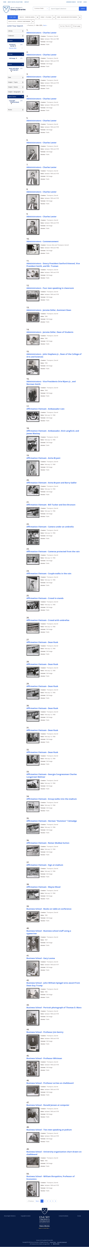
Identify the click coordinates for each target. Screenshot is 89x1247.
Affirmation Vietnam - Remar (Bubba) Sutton (47, 843)
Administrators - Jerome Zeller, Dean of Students (49, 332)
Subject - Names (13, 87)
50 (76, 26)
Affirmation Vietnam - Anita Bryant (43, 458)
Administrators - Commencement (42, 241)
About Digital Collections (15, 2)
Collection (11, 36)
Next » (45, 25)
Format (10, 54)
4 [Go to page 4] (50, 1201)
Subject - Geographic (14, 92)
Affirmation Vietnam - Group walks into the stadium (51, 799)
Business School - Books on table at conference (48, 908)
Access (10, 110)
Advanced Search (71, 2)
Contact (26, 2)
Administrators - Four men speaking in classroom (50, 288)
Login (85, 2)
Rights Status (12, 96)
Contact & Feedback (63, 1216)
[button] (41, 9)
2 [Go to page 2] (44, 1201)
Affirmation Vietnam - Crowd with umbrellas (47, 620)
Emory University (16, 7)
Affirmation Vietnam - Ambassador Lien (45, 408)
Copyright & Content (25, 1216)
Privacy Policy (53, 1242)
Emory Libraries (18, 9)
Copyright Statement (62, 1242)
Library (10, 31)
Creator (10, 40)
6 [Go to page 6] (55, 1201)
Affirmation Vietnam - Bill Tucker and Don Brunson (50, 504)
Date (9, 77)
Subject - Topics (13, 82)
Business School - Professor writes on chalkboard (50, 1083)
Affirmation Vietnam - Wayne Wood (43, 887)
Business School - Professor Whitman (44, 1058)
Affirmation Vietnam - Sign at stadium (44, 865)
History (79, 2)
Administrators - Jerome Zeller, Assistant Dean (48, 310)
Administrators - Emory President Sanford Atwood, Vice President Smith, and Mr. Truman (53, 264)
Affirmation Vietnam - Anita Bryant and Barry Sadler (51, 482)
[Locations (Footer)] (44, 1228)
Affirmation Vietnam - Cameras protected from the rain (53, 551)
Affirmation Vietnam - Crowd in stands (44, 598)
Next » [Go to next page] (38, 1201)
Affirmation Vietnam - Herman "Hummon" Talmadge (51, 821)
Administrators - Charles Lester (41, 32)
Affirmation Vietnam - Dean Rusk (42, 642)
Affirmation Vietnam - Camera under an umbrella (50, 526)
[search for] (64, 9)
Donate (79, 1216)
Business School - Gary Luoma (40, 958)
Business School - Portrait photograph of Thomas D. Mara (53, 1007)
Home (4, 2)
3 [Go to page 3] (47, 1201)
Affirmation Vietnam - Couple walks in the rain (48, 573)
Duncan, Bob (12, 48)
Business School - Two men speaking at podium (49, 1129)
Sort (65, 26)
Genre (10, 64)
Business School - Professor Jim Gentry (44, 1032)
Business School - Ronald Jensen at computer (47, 1105)
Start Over (12, 17)
